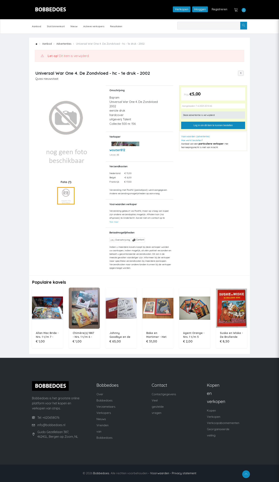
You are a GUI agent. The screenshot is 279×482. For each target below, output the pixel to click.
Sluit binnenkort (56, 26)
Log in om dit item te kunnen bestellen (213, 125)
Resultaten (116, 26)
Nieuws (101, 419)
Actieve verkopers (93, 26)
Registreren (219, 9)
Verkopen (181, 9)
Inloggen (200, 9)
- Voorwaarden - (159, 473)
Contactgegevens (164, 394)
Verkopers (103, 413)
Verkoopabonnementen (223, 423)
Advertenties (63, 43)
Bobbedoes (101, 473)
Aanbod (36, 26)
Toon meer (113, 222)
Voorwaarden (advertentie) (195, 136)
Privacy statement (184, 473)
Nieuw (74, 26)
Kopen (211, 410)
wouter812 (117, 150)
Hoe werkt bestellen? (192, 140)
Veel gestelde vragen (158, 407)
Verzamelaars (105, 406)
